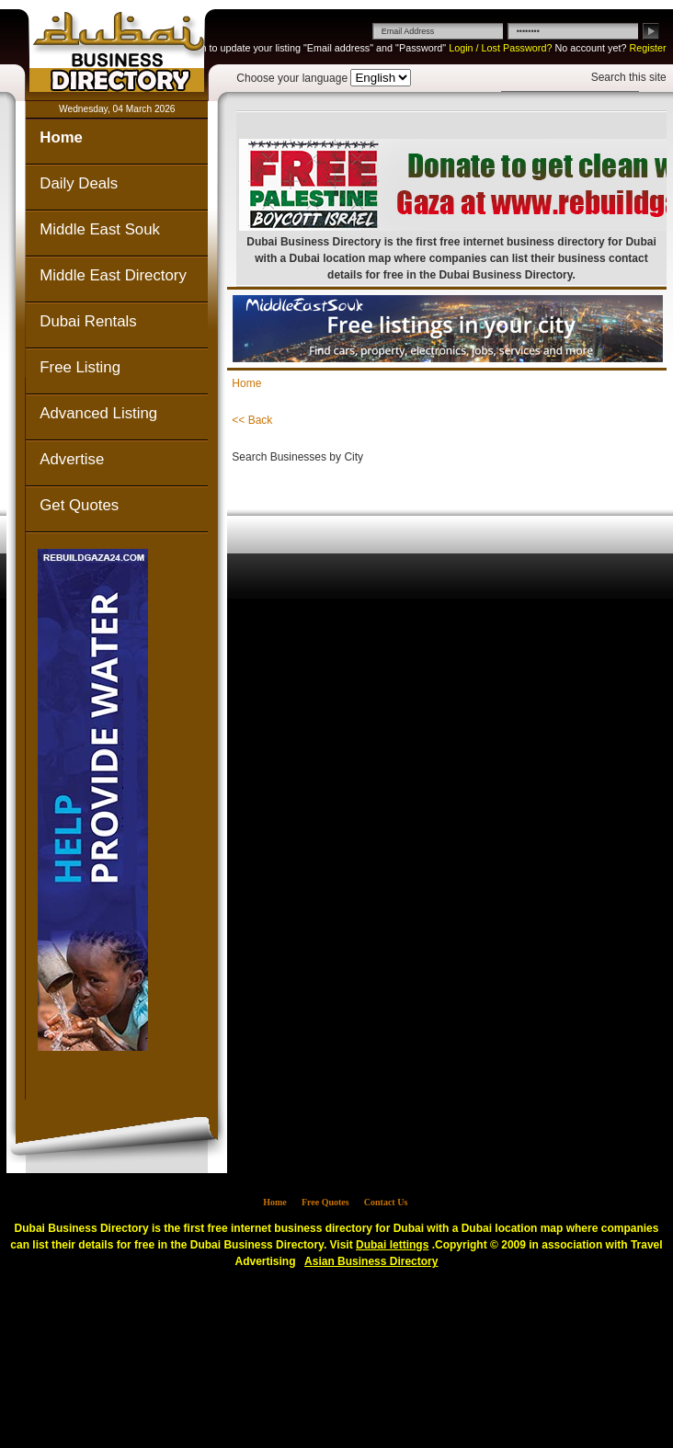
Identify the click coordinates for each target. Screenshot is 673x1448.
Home (61, 137)
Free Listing (80, 367)
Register (647, 47)
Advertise (72, 459)
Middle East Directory (113, 275)
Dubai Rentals (88, 321)
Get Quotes (79, 505)
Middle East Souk (100, 229)
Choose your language (292, 78)
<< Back (252, 420)
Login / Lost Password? (500, 47)
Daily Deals (79, 183)
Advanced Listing (98, 413)
